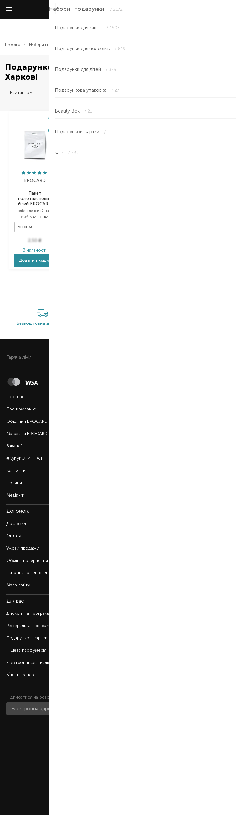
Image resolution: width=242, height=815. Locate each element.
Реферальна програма (29, 625)
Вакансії (14, 446)
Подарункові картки (27, 638)
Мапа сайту (18, 585)
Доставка (16, 523)
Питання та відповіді (27, 572)
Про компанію (21, 409)
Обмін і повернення (27, 560)
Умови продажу (22, 548)
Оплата (13, 535)
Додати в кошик (35, 260)
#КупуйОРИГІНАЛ (24, 458)
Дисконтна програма (28, 613)
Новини (14, 483)
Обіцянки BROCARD (27, 421)
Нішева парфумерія (26, 650)
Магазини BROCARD (27, 433)
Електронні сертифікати (31, 662)
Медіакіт (15, 495)
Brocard (12, 44)
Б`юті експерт (21, 675)
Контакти (16, 470)
